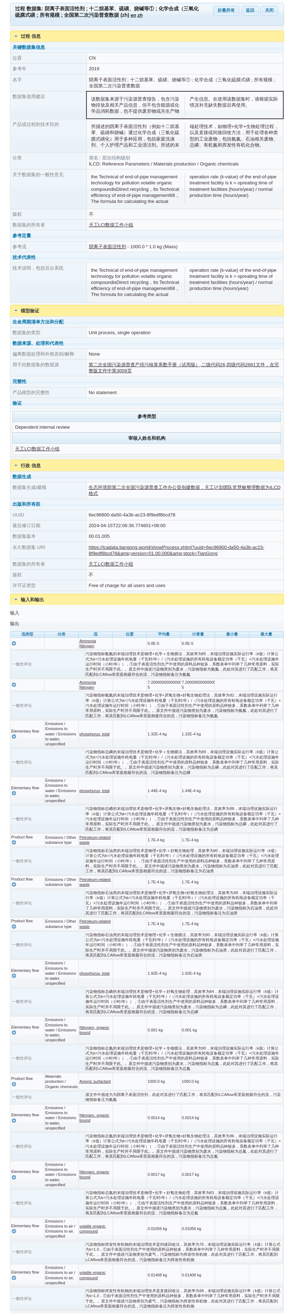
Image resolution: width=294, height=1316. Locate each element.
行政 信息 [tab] (27, 465)
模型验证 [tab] (26, 310)
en (133, 15)
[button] (14, 643)
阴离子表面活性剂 (107, 246)
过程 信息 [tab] (27, 36)
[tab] (147, 599)
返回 (250, 10)
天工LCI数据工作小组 (111, 225)
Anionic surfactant (94, 1081)
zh (140, 15)
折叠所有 (226, 10)
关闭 (269, 10)
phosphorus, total (94, 734)
